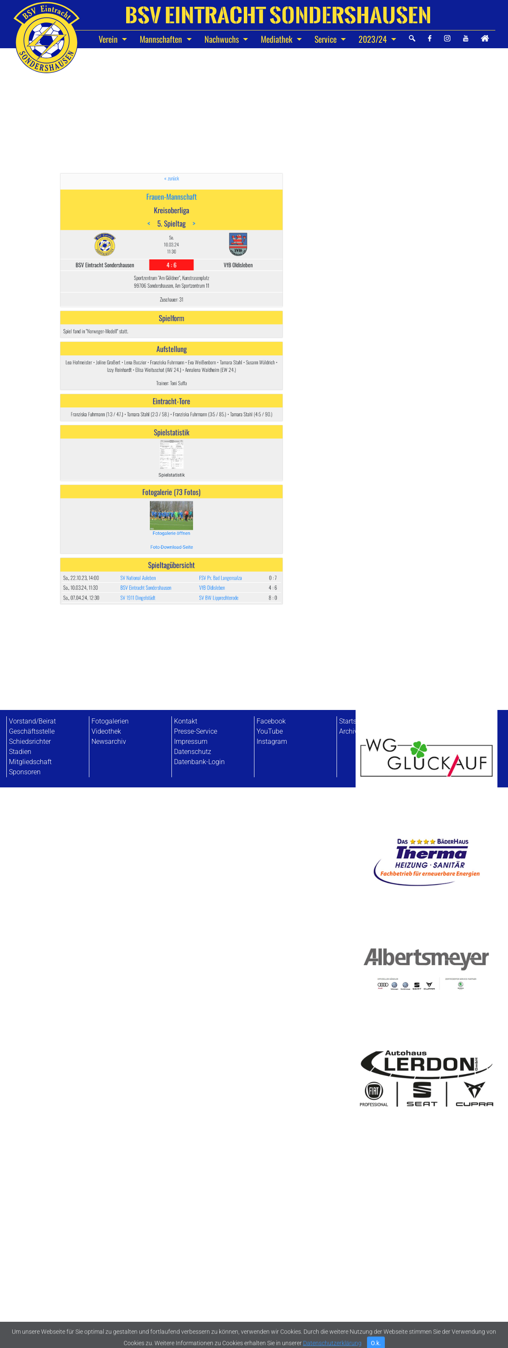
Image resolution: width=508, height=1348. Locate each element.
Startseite (353, 721)
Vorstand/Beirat (32, 721)
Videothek (106, 731)
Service (327, 39)
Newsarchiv (108, 741)
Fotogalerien (110, 721)
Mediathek (278, 39)
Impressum (190, 741)
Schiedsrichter (30, 741)
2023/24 (374, 39)
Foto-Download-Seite (171, 471)
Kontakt (185, 721)
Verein (109, 39)
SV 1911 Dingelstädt (154, 497)
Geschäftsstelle (32, 731)
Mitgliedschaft (30, 762)
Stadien (20, 752)
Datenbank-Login (199, 762)
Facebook (271, 721)
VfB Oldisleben (192, 492)
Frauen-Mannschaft (171, 291)
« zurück (171, 282)
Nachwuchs (222, 39)
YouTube (270, 731)
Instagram (272, 741)
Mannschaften (162, 39)
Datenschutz (192, 752)
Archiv (348, 731)
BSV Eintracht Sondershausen (158, 492)
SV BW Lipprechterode (196, 497)
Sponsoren (25, 772)
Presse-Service (195, 731)
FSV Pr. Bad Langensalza (197, 487)
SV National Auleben (154, 487)
